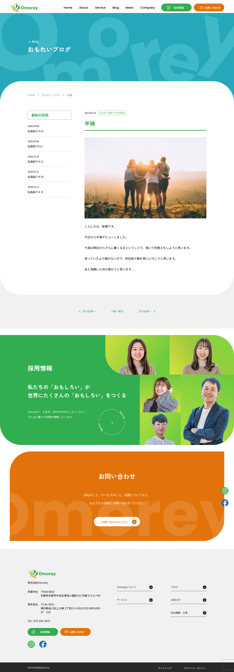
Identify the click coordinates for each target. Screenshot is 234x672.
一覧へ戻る (117, 311)
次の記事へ (144, 311)
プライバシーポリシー (195, 668)
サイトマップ (165, 668)
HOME (31, 95)
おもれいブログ (51, 95)
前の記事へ (89, 311)
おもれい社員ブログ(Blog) (113, 112)
